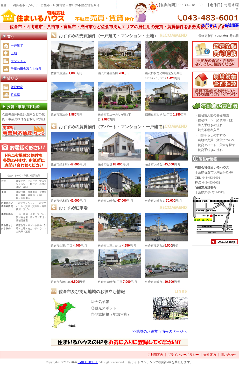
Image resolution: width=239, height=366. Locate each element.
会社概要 (231, 25)
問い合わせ (228, 354)
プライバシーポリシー (183, 354)
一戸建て (17, 45)
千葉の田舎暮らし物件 (26, 69)
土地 (14, 53)
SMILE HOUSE (88, 362)
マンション (18, 61)
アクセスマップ (224, 242)
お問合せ (209, 25)
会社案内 (209, 354)
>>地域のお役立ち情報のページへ (159, 331)
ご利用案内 (155, 354)
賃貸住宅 (17, 87)
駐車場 (15, 95)
